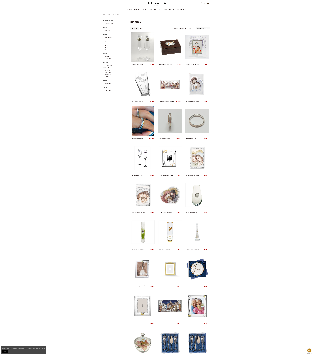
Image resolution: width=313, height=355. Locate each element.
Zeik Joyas (108, 30)
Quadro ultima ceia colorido (166, 101)
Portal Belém (162, 323)
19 (106, 47)
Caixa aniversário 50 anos (165, 64)
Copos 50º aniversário (137, 175)
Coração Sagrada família (165, 212)
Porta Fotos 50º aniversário (139, 286)
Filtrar (134, 28)
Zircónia (108, 83)
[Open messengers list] (309, 350)
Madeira (108, 72)
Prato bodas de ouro (191, 286)
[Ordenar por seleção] (200, 28)
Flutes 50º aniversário (137, 64)
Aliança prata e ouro (137, 138)
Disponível (109, 23)
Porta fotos (135, 323)
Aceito (5, 351)
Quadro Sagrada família (192, 101)
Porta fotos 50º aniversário (166, 175)
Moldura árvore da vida (192, 64)
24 (207, 28)
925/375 (108, 90)
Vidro (107, 76)
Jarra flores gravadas (137, 101)
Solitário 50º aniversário (138, 249)
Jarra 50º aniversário (191, 212)
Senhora (108, 56)
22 (106, 49)
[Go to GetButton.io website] (309, 353)
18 (106, 45)
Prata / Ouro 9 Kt (110, 74)
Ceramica (108, 68)
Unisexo (108, 58)
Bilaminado (109, 65)
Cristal (107, 70)
